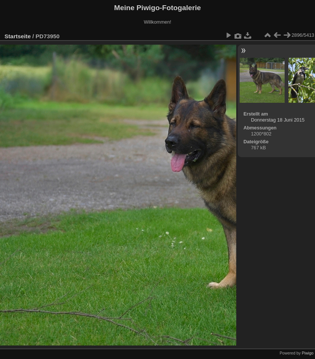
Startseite (17, 36)
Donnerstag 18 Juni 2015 (277, 120)
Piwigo (308, 353)
